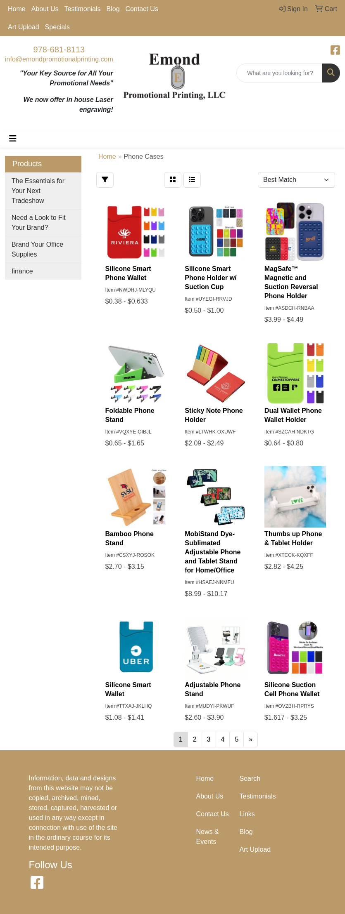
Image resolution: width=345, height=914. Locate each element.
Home (17, 8)
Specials (57, 27)
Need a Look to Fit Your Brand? (39, 222)
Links (247, 813)
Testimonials (82, 8)
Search (250, 778)
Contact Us (142, 8)
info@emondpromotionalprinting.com (59, 59)
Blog (113, 8)
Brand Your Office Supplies (37, 249)
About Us (45, 8)
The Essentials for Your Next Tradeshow (38, 190)
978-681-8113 (59, 49)
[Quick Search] (279, 73)
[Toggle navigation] (12, 138)
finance (22, 271)
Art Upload (23, 27)
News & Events (207, 836)
